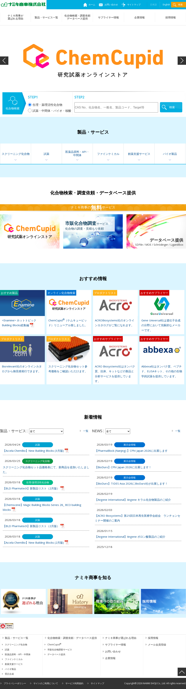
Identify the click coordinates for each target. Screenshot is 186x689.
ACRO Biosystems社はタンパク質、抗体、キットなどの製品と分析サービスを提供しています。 (115, 359)
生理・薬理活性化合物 (45, 105)
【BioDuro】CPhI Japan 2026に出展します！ (123, 467)
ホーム (89, 4)
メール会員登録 (157, 644)
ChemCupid (54, 644)
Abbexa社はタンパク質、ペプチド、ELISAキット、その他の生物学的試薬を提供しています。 (162, 357)
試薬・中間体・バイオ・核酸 (49, 111)
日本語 (153, 4)
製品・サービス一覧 (46, 17)
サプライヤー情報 (108, 17)
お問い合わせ (108, 4)
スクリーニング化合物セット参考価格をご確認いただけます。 (68, 354)
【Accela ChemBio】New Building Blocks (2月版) (33, 542)
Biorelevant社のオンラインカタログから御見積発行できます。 (22, 354)
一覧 (85, 431)
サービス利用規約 (74, 683)
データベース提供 (154, 242)
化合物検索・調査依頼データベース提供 (77, 17)
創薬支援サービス (139, 154)
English (166, 4)
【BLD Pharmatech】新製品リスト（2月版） (31, 488)
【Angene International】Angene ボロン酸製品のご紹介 (130, 536)
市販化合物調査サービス (59, 649)
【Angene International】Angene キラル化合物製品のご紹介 (133, 499)
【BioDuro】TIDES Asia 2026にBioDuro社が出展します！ (131, 483)
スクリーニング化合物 (16, 154)
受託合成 (9, 673)
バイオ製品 (170, 154)
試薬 (46, 154)
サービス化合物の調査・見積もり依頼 (86, 225)
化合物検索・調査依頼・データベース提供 (72, 638)
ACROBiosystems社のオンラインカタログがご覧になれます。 (115, 308)
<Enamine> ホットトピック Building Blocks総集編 (22, 308)
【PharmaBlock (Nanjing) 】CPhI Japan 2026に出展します (131, 450)
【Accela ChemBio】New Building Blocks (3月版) (33, 450)
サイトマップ (131, 4)
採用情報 (170, 17)
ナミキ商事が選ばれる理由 (15, 17)
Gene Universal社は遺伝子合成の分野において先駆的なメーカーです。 (162, 311)
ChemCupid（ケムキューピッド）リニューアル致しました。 (68, 308)
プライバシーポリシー (15, 683)
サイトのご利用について (45, 683)
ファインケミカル (108, 154)
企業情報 (139, 17)
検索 (178, 4)
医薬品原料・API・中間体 (77, 153)
